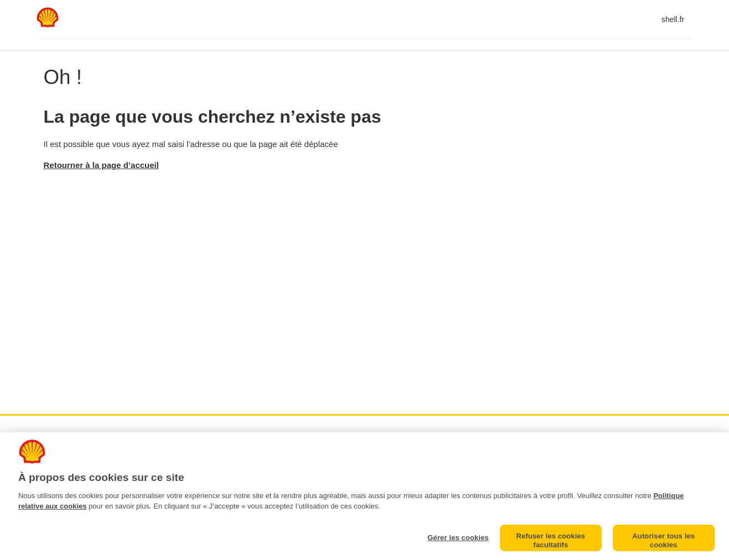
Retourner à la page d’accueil (101, 165)
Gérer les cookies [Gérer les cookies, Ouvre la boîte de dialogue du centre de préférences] (458, 537)
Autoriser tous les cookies (663, 540)
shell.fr (672, 19)
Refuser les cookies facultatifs (551, 540)
